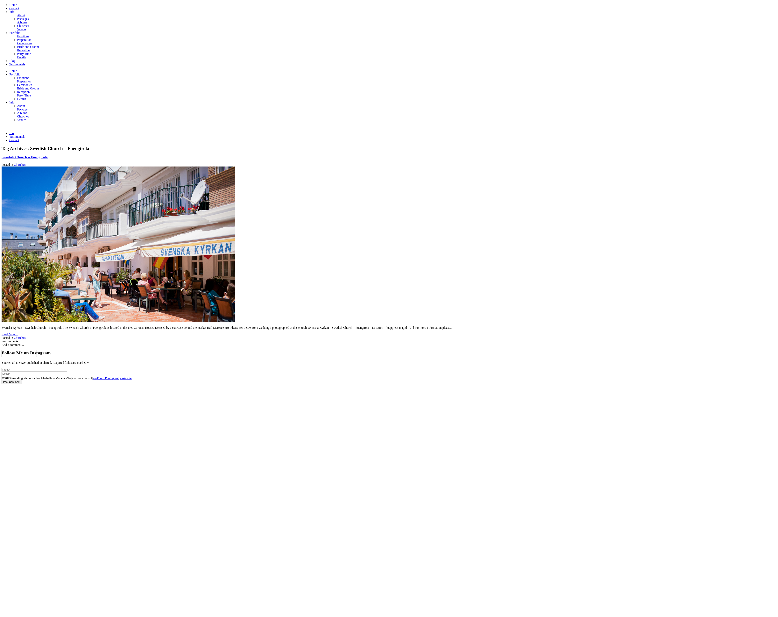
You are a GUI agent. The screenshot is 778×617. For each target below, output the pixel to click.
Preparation (24, 39)
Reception (23, 50)
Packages (23, 18)
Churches (23, 25)
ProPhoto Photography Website (112, 378)
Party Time (24, 53)
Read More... (10, 334)
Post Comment (11, 383)
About (21, 15)
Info (12, 11)
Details (21, 57)
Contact (14, 8)
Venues (21, 29)
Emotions (23, 36)
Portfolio (14, 32)
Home (13, 4)
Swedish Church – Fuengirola (25, 157)
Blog (12, 60)
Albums (22, 22)
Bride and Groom (28, 46)
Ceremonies (24, 43)
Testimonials (17, 64)
